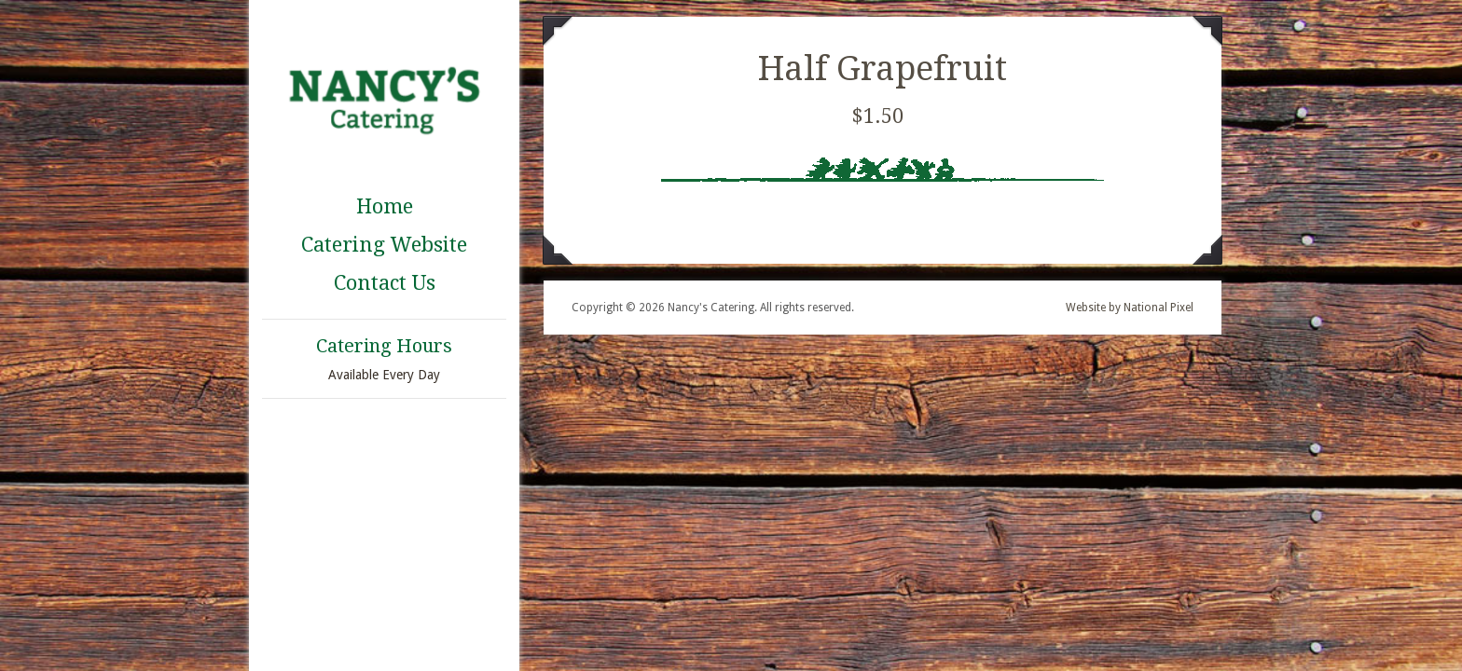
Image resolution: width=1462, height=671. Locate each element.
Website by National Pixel (1129, 307)
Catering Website (384, 244)
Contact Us (384, 282)
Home (384, 206)
